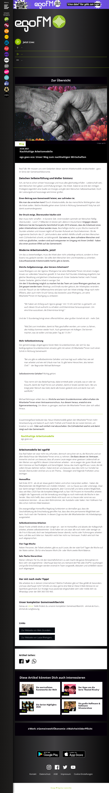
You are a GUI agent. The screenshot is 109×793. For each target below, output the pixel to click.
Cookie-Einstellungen (83, 774)
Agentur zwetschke (64, 788)
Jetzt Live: (25, 42)
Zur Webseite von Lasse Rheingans (36, 637)
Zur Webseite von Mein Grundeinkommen (38, 630)
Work (33, 728)
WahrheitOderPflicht (80, 728)
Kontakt (32, 774)
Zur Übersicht (61, 80)
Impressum (66, 774)
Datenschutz (44, 774)
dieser (30, 606)
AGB (56, 774)
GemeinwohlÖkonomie (52, 728)
